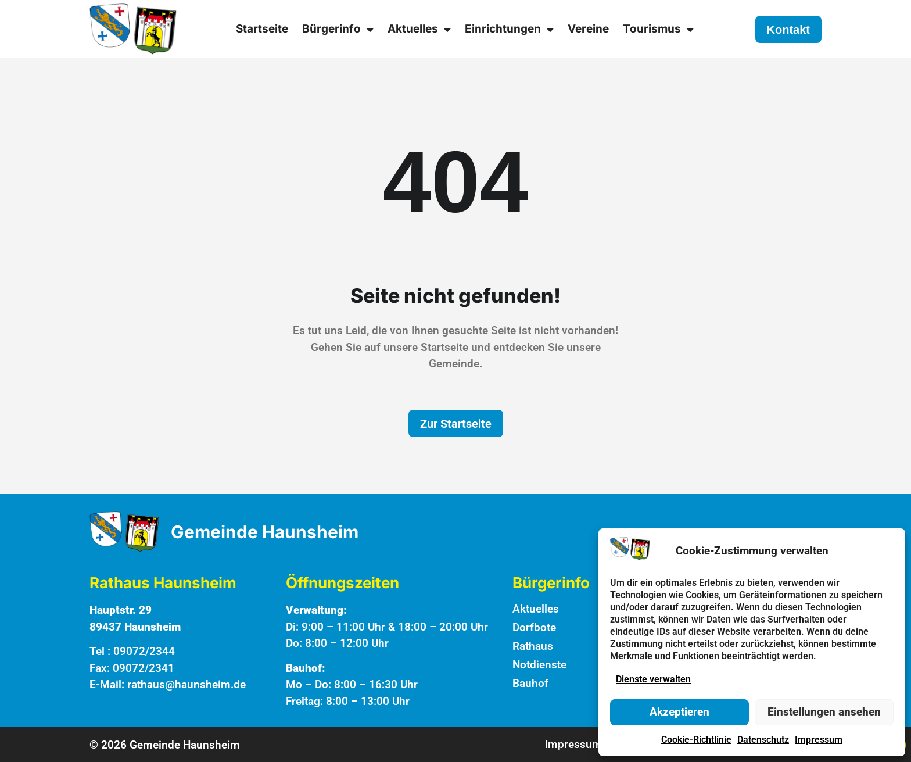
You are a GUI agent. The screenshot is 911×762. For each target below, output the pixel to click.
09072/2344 (144, 651)
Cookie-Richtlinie (696, 739)
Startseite (262, 28)
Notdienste (539, 664)
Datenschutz (763, 739)
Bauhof (530, 683)
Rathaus (532, 646)
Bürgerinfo (338, 29)
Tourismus (658, 29)
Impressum (818, 739)
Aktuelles (419, 29)
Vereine (588, 28)
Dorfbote (534, 627)
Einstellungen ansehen (824, 711)
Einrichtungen (509, 29)
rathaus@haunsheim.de (186, 684)
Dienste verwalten (653, 679)
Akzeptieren (679, 711)
